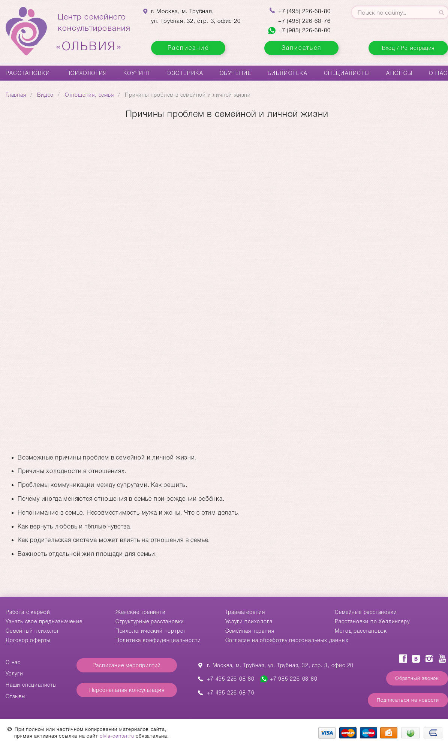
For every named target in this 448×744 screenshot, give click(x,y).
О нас (438, 73)
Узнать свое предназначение (44, 621)
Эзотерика (185, 73)
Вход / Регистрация (408, 48)
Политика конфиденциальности (158, 640)
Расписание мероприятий (127, 665)
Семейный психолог (33, 631)
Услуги (14, 674)
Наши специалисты (31, 685)
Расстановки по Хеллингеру (372, 621)
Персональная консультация (127, 690)
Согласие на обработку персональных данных (287, 640)
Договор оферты (28, 640)
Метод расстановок (361, 631)
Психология (86, 73)
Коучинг (137, 73)
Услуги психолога (249, 621)
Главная (16, 95)
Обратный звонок (417, 678)
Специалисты (347, 73)
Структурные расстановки (149, 621)
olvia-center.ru (117, 736)
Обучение (236, 73)
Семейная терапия (249, 631)
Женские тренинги (140, 612)
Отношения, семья (89, 95)
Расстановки (28, 73)
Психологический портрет (150, 631)
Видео (45, 95)
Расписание (188, 48)
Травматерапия (245, 612)
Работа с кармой (28, 612)
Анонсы (399, 73)
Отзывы (15, 696)
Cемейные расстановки (366, 612)
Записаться (302, 48)
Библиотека (288, 73)
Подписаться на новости (408, 700)
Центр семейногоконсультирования (94, 32)
